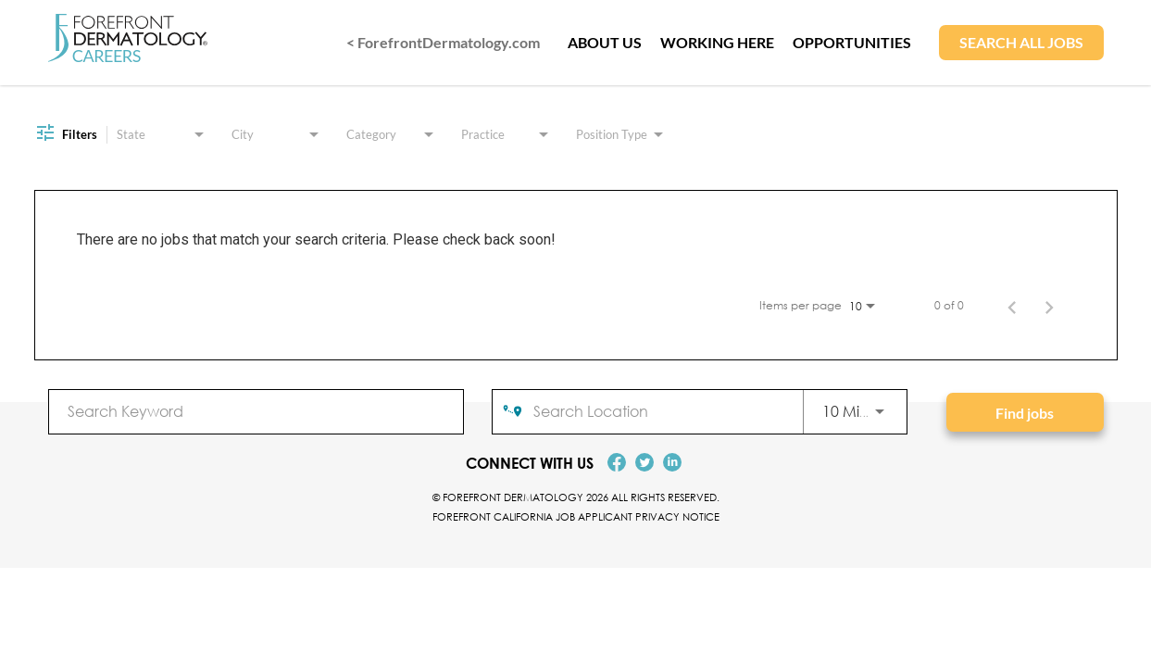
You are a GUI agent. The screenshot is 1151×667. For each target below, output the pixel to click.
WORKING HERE (717, 42)
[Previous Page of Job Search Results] (1012, 305)
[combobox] (256, 411)
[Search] (1025, 412)
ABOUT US (605, 42)
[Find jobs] (1025, 412)
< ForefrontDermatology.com (443, 42)
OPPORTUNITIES (852, 42)
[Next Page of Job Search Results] (1049, 305)
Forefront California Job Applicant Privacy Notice (575, 516)
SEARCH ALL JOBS (1021, 42)
